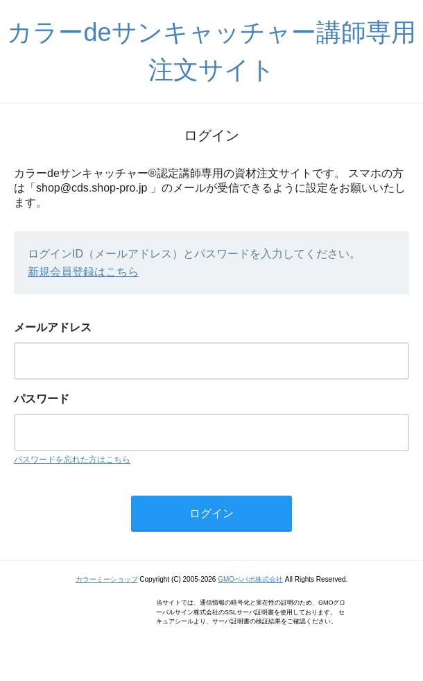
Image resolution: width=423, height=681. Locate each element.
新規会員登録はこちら (83, 272)
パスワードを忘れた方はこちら (72, 459)
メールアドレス (53, 327)
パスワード (41, 399)
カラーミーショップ (107, 579)
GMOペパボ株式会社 (250, 579)
